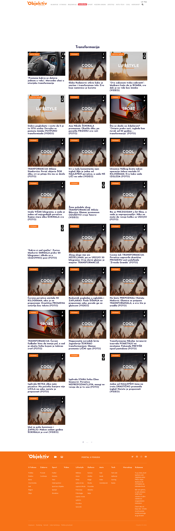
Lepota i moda (117, 54)
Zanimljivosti (103, 483)
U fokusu (62, 4)
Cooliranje (43, 476)
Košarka (54, 476)
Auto (101, 467)
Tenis (53, 480)
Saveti (101, 476)
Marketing (39, 525)
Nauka (113, 483)
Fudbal (115, 97)
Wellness (78, 473)
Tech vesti (114, 473)
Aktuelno (90, 490)
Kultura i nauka (100, 4)
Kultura (91, 467)
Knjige (89, 480)
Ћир (145, 2)
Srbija (30, 493)
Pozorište (91, 486)
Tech (113, 467)
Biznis (30, 480)
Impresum (31, 525)
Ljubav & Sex (80, 483)
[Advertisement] (87, 29)
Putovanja (79, 490)
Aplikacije (114, 476)
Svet (29, 486)
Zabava (43, 467)
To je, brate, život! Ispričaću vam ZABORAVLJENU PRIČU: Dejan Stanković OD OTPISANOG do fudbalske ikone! (140, 479)
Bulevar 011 (72, 4)
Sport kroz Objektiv (58, 486)
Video (66, 467)
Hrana (78, 476)
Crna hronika (32, 483)
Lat (142, 2)
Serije (89, 493)
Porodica (79, 503)
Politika (30, 473)
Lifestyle (111, 4)
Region (30, 490)
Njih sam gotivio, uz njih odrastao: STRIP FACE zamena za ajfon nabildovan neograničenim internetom (140, 496)
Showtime (55, 493)
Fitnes (77, 480)
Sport (90, 4)
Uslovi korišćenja (55, 525)
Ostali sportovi (56, 483)
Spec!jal (54, 490)
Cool (128, 4)
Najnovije (54, 4)
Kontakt (45, 525)
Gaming (113, 480)
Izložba (90, 476)
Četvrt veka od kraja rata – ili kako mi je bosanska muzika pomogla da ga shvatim (141, 511)
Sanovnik (78, 507)
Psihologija (79, 493)
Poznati (74, 54)
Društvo (30, 476)
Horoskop (136, 4)
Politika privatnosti (66, 525)
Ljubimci (78, 500)
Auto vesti (34, 54)
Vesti (100, 473)
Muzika (90, 483)
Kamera (90, 473)
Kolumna (139, 467)
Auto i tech (120, 4)
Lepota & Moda (80, 486)
